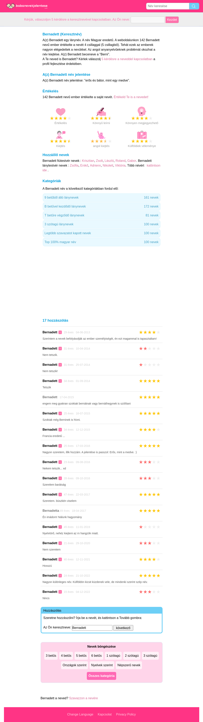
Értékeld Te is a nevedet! (131, 97)
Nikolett (108, 165)
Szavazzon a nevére (83, 698)
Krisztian (88, 160)
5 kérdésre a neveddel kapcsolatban (127, 59)
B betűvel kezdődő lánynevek (102, 206)
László (109, 160)
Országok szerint (74, 665)
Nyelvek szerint (102, 665)
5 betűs (81, 655)
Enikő (84, 165)
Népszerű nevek (128, 665)
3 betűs (51, 655)
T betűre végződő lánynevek (102, 215)
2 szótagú (132, 655)
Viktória (120, 165)
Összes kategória (101, 675)
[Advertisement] (20, 86)
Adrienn (95, 165)
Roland (121, 160)
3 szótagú (150, 655)
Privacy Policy (126, 714)
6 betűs (96, 655)
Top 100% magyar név (102, 242)
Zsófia (74, 165)
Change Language (80, 714)
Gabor (131, 160)
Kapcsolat (105, 714)
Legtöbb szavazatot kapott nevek (102, 233)
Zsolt (99, 160)
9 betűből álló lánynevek (102, 197)
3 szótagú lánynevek (102, 224)
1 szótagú (113, 655)
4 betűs (66, 655)
